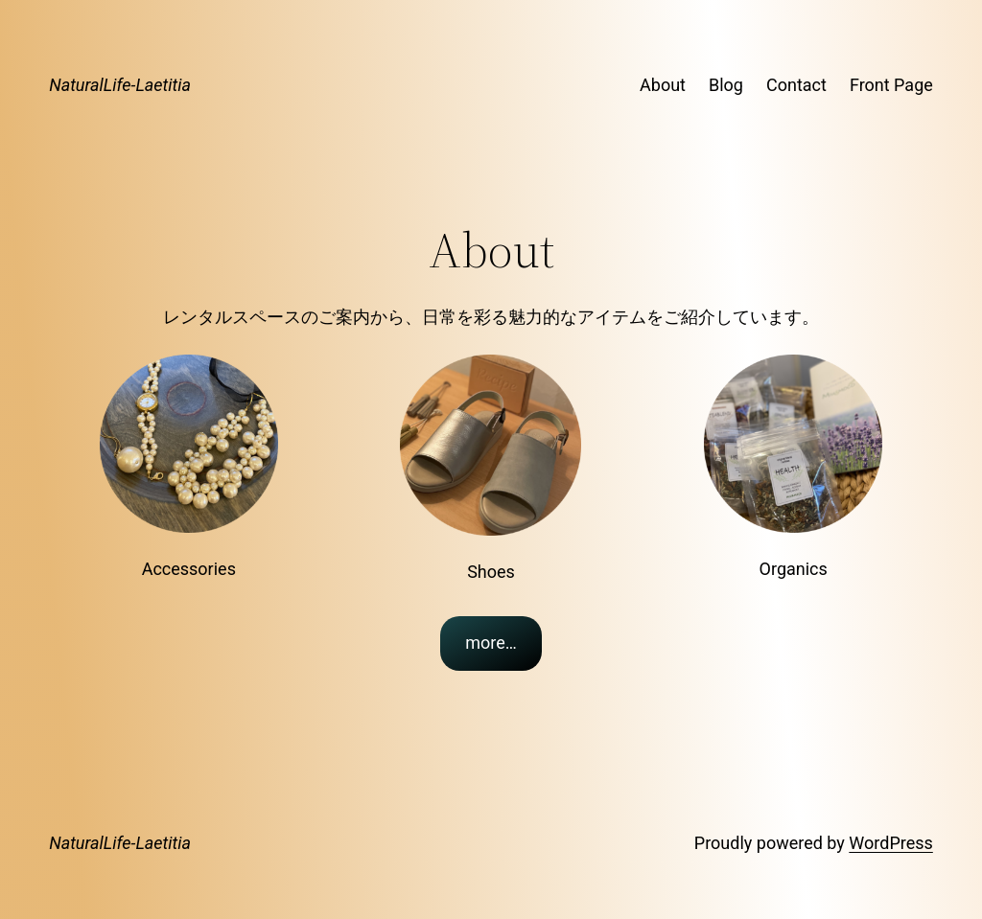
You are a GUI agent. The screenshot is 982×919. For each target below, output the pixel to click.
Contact (796, 85)
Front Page (891, 85)
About (663, 85)
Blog (726, 85)
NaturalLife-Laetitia (120, 85)
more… (491, 642)
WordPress (890, 843)
